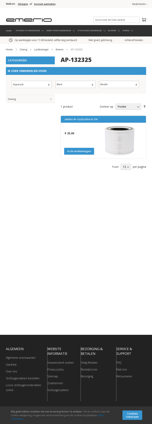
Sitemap (52, 376)
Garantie (11, 364)
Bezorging (87, 376)
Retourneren (124, 376)
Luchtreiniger (41, 49)
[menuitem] (29, 30)
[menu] (76, 30)
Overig (24, 49)
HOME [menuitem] (9, 30)
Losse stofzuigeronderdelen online (23, 387)
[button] (139, 4)
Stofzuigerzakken (58, 389)
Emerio (60, 49)
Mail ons (121, 369)
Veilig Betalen (89, 362)
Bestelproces (89, 369)
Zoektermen (55, 383)
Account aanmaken (45, 4)
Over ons (11, 371)
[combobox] (116, 20)
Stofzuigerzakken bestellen (23, 378)
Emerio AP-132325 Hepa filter (81, 119)
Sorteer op (106, 106)
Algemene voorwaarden (21, 357)
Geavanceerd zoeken (60, 362)
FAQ (118, 362)
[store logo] (45, 18)
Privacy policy (55, 369)
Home (9, 49)
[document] (76, 415)
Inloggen (23, 4)
